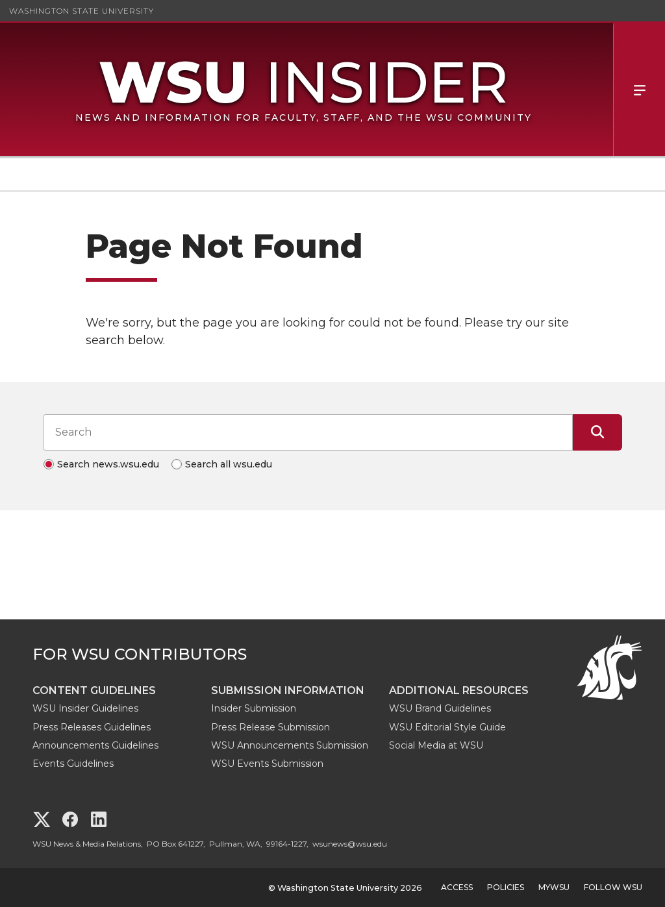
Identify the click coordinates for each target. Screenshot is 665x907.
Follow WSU (613, 887)
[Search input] (308, 432)
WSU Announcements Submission (289, 745)
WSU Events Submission (267, 763)
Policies (505, 887)
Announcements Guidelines (95, 745)
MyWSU (554, 887)
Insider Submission (253, 708)
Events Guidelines (73, 763)
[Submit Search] (597, 432)
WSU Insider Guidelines (85, 708)
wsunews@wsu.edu (349, 844)
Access (457, 887)
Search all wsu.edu (228, 464)
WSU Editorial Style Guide (447, 727)
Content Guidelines (94, 690)
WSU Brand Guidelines (440, 708)
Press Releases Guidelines (91, 727)
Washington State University (81, 11)
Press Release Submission (270, 727)
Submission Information (287, 690)
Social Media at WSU (436, 745)
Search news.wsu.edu (108, 464)
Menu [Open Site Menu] (639, 89)
